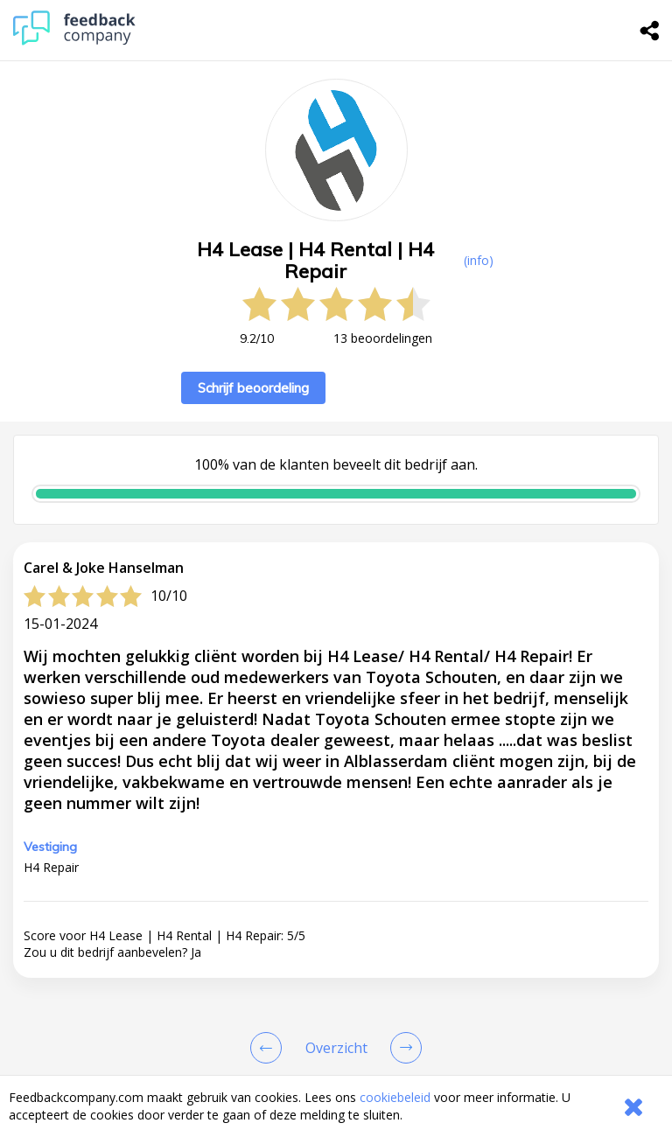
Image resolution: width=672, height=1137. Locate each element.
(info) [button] (479, 260)
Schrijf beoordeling (253, 388)
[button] (336, 1051)
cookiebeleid (395, 1097)
